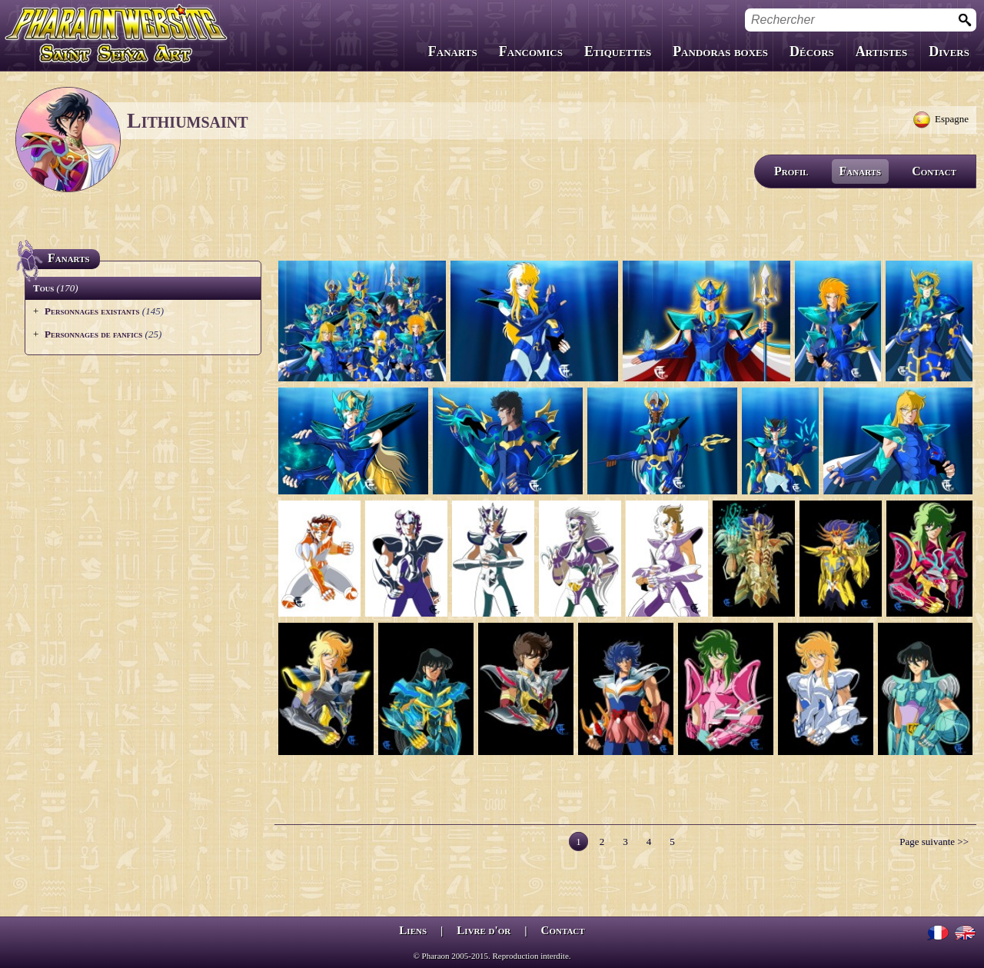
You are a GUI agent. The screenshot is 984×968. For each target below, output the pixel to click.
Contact (934, 171)
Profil (791, 171)
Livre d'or (483, 930)
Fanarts (452, 51)
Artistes (881, 51)
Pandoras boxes (720, 51)
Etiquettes (617, 51)
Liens (413, 930)
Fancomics (531, 51)
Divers (949, 51)
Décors (812, 51)
